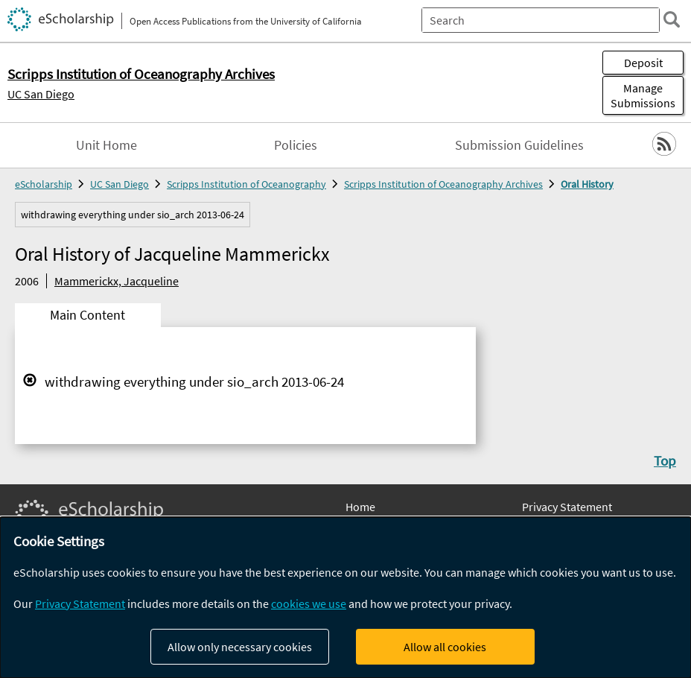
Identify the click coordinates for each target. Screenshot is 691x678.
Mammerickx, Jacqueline (116, 280)
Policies (295, 145)
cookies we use (308, 603)
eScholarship (43, 184)
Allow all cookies (445, 646)
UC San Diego (40, 93)
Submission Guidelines (519, 145)
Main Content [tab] (87, 315)
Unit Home (106, 145)
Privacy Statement (567, 506)
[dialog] (345, 597)
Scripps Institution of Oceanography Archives (443, 184)
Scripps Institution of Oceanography (246, 184)
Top (665, 460)
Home (360, 506)
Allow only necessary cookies (240, 646)
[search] (672, 19)
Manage (643, 95)
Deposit (643, 62)
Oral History (587, 184)
